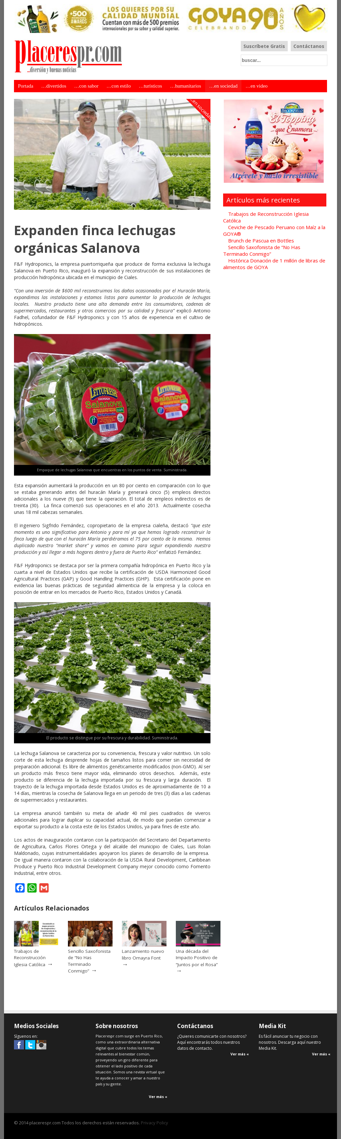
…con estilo (119, 86)
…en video (256, 86)
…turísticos (150, 86)
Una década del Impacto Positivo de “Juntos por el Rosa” (197, 957)
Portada (25, 86)
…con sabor (86, 86)
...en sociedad (201, 108)
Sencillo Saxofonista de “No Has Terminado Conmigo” (89, 961)
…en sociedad (223, 86)
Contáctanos (308, 46)
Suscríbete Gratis (264, 46)
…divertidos (53, 86)
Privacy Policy (154, 1123)
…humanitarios (185, 86)
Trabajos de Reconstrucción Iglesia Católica (30, 957)
